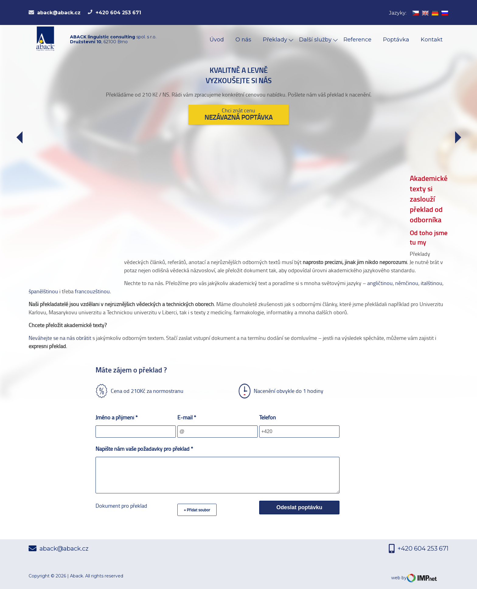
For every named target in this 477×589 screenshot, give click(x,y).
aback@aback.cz (55, 13)
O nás (243, 39)
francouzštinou (92, 291)
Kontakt (432, 39)
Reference (357, 39)
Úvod (217, 39)
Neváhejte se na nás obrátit (60, 337)
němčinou (406, 283)
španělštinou (43, 291)
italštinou (431, 283)
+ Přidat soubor (197, 510)
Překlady (276, 39)
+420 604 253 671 (114, 13)
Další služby (316, 39)
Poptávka (396, 39)
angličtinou (380, 283)
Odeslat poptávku (299, 507)
